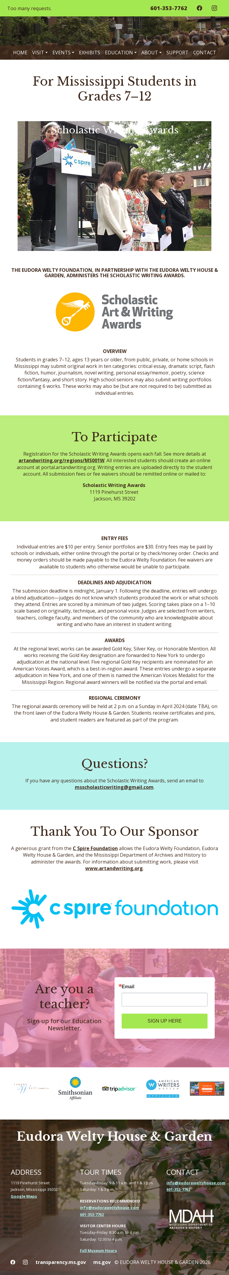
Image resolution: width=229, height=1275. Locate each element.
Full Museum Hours (98, 1250)
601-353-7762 (92, 1214)
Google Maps (24, 1196)
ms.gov (102, 1262)
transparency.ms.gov (60, 1262)
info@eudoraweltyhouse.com (109, 1207)
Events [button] (61, 52)
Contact (204, 52)
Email (128, 986)
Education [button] (119, 52)
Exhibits (89, 52)
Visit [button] (38, 52)
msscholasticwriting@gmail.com (114, 787)
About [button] (149, 52)
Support (177, 52)
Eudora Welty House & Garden (115, 1136)
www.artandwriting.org (114, 868)
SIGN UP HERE (165, 1020)
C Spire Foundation (95, 848)
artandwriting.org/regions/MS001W (61, 460)
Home (20, 52)
